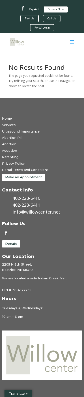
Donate (11, 244)
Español (34, 9)
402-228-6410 (26, 198)
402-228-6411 (26, 205)
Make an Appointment (23, 177)
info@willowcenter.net (36, 212)
